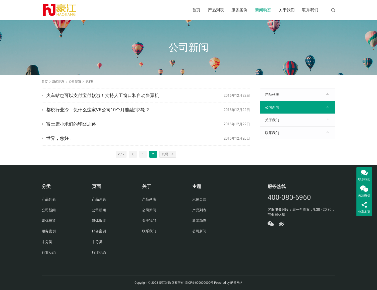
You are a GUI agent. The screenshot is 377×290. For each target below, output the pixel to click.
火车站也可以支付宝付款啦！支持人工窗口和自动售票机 (102, 95)
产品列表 (216, 10)
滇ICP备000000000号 (198, 282)
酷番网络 (236, 282)
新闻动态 (263, 10)
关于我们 (287, 10)
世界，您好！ (59, 138)
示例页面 (199, 199)
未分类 (47, 242)
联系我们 (310, 10)
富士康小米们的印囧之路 (71, 124)
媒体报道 (49, 221)
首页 (196, 10)
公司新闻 (272, 107)
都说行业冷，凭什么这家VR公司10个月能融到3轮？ (98, 109)
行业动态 (49, 252)
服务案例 (239, 10)
